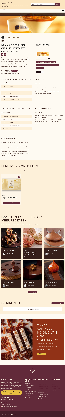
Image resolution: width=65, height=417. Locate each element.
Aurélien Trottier (52, 285)
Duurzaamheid (28, 387)
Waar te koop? (28, 397)
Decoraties (41, 392)
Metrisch (38, 71)
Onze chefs (54, 384)
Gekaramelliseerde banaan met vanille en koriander (48, 65)
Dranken (40, 398)
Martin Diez (51, 253)
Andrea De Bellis (9, 253)
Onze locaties (54, 386)
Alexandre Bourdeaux (12, 37)
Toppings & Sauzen (43, 394)
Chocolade (41, 382)
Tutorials (53, 390)
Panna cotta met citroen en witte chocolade (46, 62)
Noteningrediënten (43, 386)
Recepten (3, 13)
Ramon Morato (30, 285)
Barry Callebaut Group (30, 391)
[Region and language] (43, 4)
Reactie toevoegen (57, 303)
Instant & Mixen (42, 396)
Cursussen (54, 382)
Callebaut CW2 (14, 96)
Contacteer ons (29, 393)
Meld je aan (41, 353)
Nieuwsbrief (28, 395)
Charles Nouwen (10, 41)
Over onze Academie (56, 388)
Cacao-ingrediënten (43, 384)
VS (42, 71)
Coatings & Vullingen (43, 388)
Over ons (27, 389)
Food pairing (40, 67)
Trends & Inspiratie (29, 385)
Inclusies (40, 390)
